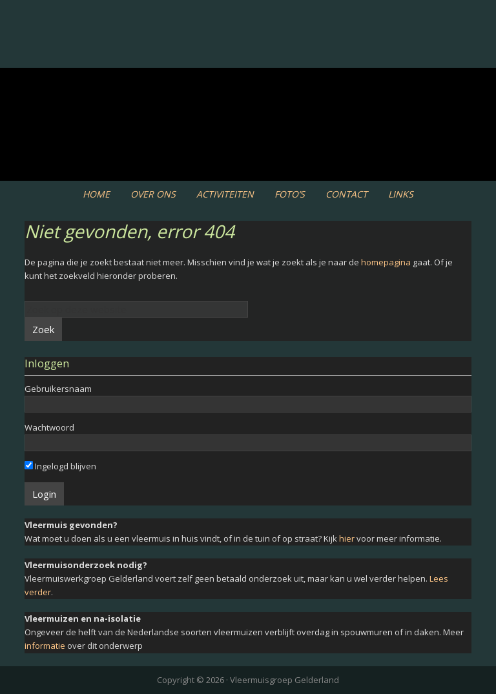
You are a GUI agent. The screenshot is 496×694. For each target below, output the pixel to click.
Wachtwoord (49, 427)
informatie (45, 645)
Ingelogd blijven (60, 466)
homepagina (386, 262)
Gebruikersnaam (58, 388)
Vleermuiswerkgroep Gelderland (248, 51)
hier (347, 538)
